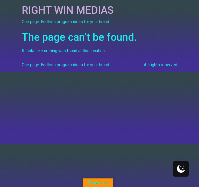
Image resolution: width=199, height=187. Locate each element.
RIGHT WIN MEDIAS (68, 10)
